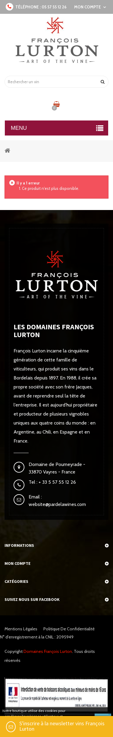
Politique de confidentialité (69, 629)
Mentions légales (21, 629)
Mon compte (17, 563)
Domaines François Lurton (48, 651)
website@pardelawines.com (57, 504)
